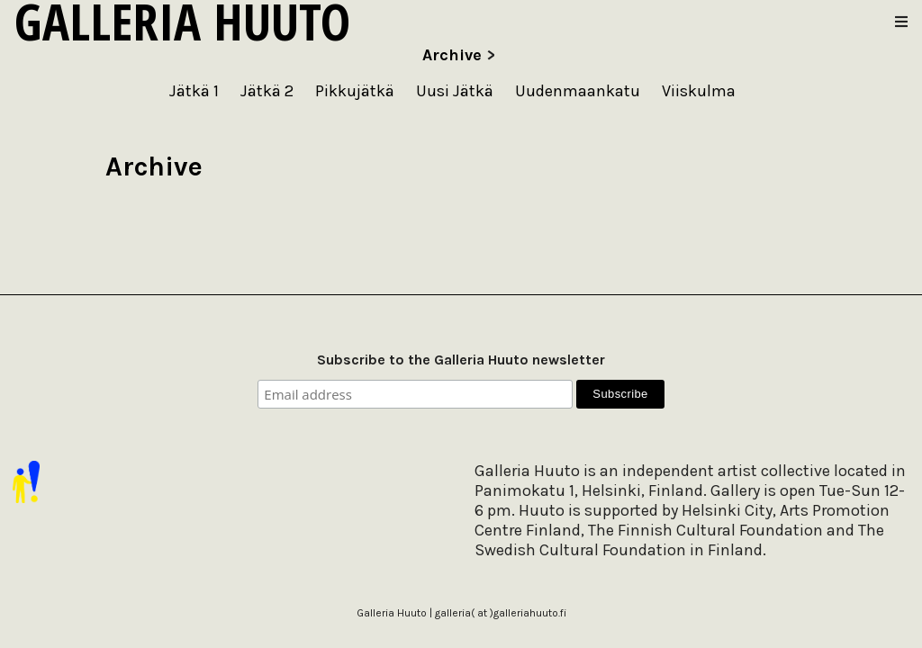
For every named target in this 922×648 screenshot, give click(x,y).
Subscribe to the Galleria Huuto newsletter (461, 359)
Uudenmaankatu (577, 91)
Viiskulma (699, 91)
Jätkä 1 (194, 91)
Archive (452, 55)
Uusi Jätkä (454, 91)
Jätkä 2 (267, 91)
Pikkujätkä (354, 91)
